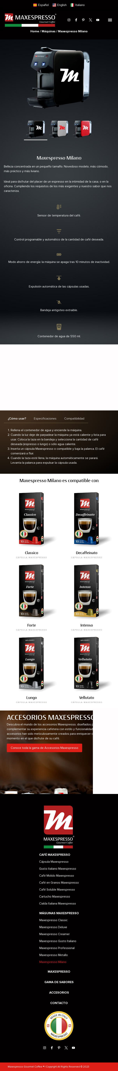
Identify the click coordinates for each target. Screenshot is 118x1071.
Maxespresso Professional (57, 948)
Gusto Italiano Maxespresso (57, 869)
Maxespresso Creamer (54, 934)
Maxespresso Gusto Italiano (57, 941)
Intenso (86, 625)
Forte (31, 625)
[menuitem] (40, 5)
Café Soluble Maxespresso (57, 890)
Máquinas (48, 31)
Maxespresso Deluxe (53, 927)
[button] (110, 20)
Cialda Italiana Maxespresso (57, 903)
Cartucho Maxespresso (54, 897)
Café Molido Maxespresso (56, 876)
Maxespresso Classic (53, 920)
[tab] (17, 418)
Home (34, 31)
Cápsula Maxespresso (54, 862)
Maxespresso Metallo (53, 955)
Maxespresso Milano (52, 962)
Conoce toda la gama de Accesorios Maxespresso (44, 748)
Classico (31, 553)
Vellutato (86, 697)
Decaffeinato (86, 553)
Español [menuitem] (43, 5)
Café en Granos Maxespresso (59, 883)
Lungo (31, 697)
